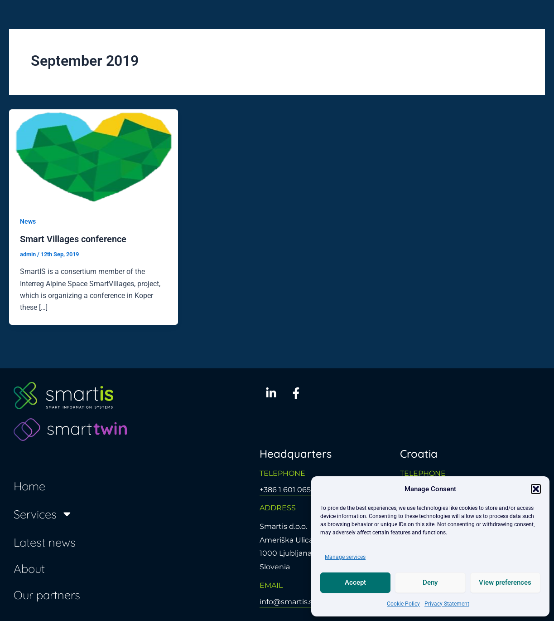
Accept (355, 582)
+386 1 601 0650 (288, 489)
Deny (430, 582)
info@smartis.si (287, 601)
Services (43, 514)
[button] (535, 489)
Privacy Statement (446, 604)
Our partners (47, 594)
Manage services (345, 557)
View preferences (505, 582)
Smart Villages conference (73, 239)
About (29, 568)
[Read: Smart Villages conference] (93, 156)
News (28, 221)
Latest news (45, 542)
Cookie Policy (403, 604)
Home (29, 486)
